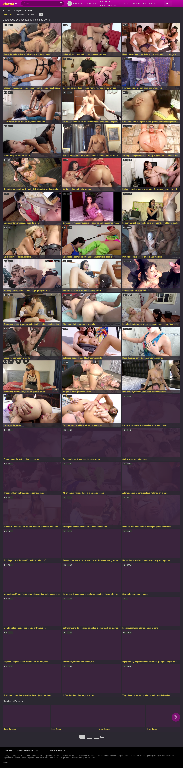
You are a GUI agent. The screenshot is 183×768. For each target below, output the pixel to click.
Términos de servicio (24, 750)
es (159, 3)
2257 (44, 750)
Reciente (31, 15)
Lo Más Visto (20, 15)
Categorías (18, 10)
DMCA (37, 750)
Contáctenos (8, 750)
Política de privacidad (57, 750)
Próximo (102, 738)
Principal (6, 10)
